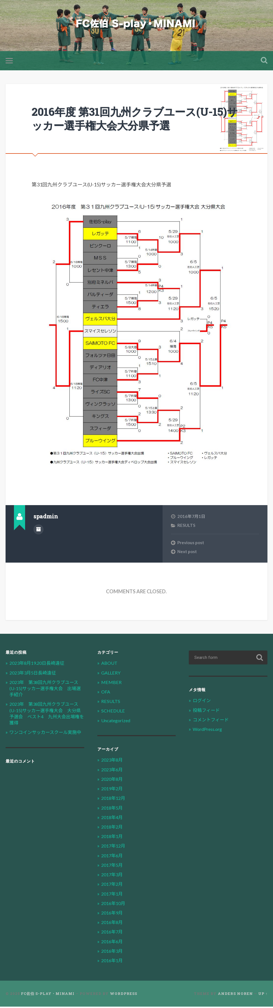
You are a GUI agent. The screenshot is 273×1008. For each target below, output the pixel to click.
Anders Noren (235, 995)
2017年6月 (113, 857)
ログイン (202, 702)
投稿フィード (207, 711)
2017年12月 (114, 847)
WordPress (123, 995)
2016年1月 (113, 962)
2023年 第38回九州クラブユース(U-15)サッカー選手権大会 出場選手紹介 (46, 689)
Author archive (38, 530)
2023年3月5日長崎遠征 (34, 674)
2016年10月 (114, 904)
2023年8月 (113, 761)
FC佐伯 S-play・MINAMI (47, 995)
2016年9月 (113, 914)
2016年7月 (113, 933)
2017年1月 (113, 895)
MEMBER (111, 683)
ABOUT (109, 664)
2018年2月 (113, 828)
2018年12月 (114, 799)
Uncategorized (116, 721)
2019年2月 (113, 790)
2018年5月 (113, 809)
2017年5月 (113, 866)
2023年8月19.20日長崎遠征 (39, 664)
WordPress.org (209, 730)
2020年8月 (113, 780)
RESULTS (186, 526)
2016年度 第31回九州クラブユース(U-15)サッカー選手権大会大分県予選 (136, 119)
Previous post (190, 543)
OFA (106, 693)
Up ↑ (262, 995)
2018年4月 (113, 818)
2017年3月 (113, 876)
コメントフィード (212, 721)
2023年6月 (113, 771)
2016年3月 (113, 952)
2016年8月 (113, 924)
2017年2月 (113, 885)
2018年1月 (113, 838)
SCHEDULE (113, 712)
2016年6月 (113, 942)
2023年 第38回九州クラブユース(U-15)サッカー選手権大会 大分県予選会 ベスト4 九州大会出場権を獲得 (46, 714)
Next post (187, 552)
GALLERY (111, 674)
